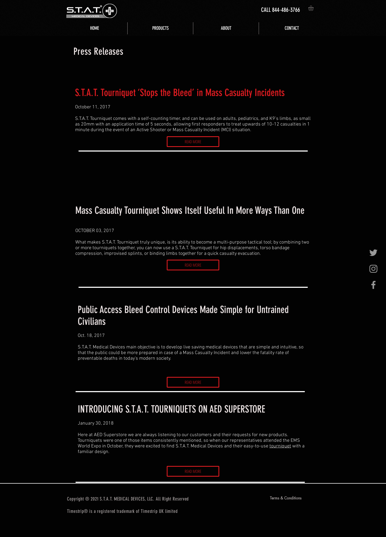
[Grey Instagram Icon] (373, 268)
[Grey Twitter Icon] (373, 252)
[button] (314, 8)
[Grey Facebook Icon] (373, 284)
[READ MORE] (193, 141)
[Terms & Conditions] (285, 498)
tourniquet (280, 446)
